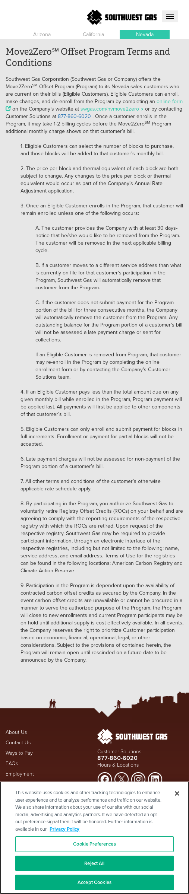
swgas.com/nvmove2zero (113, 108)
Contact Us (18, 742)
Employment (20, 773)
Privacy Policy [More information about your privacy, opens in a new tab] (64, 829)
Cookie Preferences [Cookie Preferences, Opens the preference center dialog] (94, 843)
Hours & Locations (118, 764)
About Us (16, 731)
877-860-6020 (74, 116)
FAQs (12, 763)
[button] (42, 34)
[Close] (177, 793)
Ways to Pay (19, 752)
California (93, 34)
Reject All (94, 863)
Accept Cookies (94, 882)
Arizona (42, 34)
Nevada (145, 34)
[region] (94, 838)
